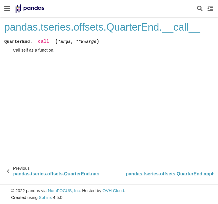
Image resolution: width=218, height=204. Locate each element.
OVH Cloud (113, 190)
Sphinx (45, 197)
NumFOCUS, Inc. (64, 190)
